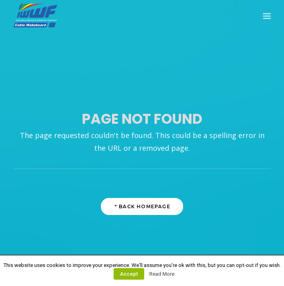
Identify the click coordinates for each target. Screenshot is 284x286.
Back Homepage (142, 206)
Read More (161, 274)
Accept (129, 274)
